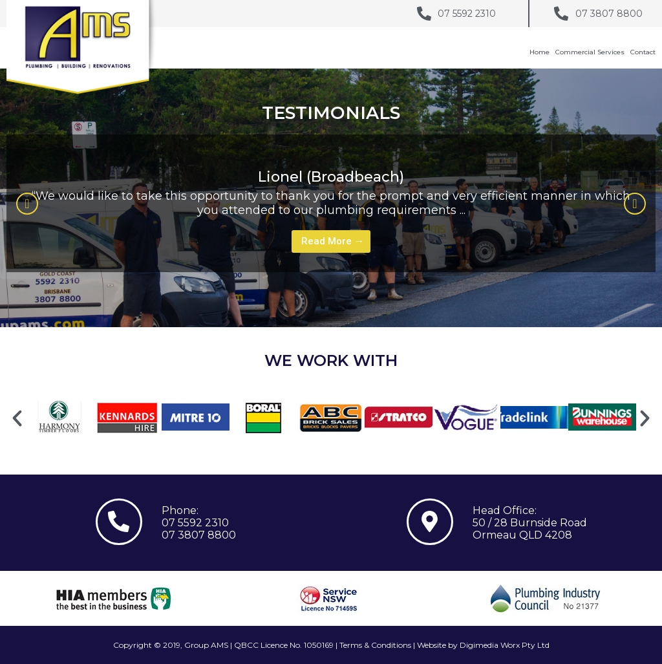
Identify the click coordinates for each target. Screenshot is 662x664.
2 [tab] (343, 281)
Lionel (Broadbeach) (331, 177)
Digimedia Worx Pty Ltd (505, 645)
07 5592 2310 (195, 523)
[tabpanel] (331, 203)
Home (539, 52)
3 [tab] (356, 281)
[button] (27, 204)
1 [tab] (331, 281)
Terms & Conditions (375, 645)
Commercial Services (590, 52)
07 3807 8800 (199, 535)
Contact (643, 52)
